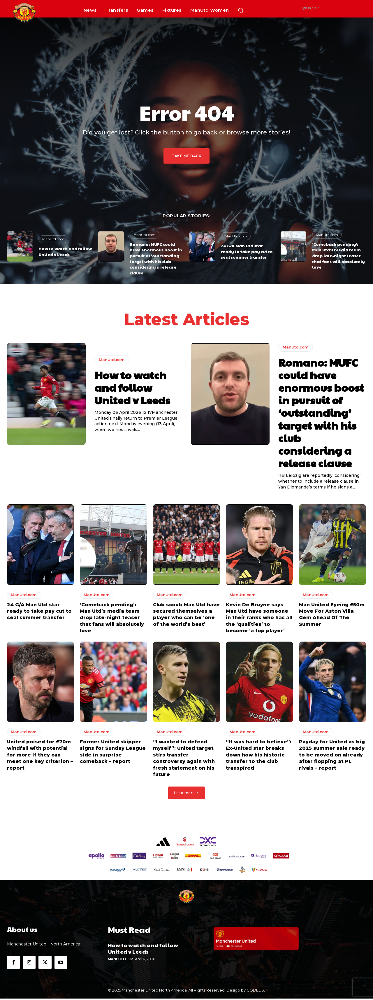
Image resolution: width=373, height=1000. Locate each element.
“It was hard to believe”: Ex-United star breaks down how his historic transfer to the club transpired (258, 756)
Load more (186, 794)
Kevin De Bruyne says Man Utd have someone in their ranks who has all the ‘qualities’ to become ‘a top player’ (259, 619)
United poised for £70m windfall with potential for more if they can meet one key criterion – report (40, 756)
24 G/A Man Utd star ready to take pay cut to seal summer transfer (247, 251)
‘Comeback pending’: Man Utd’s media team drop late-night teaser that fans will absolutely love (338, 255)
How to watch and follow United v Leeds (65, 251)
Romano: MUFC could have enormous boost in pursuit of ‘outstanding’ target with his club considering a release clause (156, 258)
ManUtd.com (53, 239)
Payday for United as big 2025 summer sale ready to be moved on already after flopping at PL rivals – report (332, 756)
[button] (241, 10)
